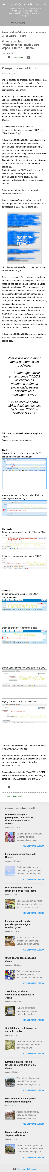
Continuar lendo (33, 846)
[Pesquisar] (45, 4)
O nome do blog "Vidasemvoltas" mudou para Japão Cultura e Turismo (20, 45)
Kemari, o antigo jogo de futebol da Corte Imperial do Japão (20, 1064)
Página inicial (17, 23)
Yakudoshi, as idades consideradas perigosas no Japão (19, 994)
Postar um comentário (14, 796)
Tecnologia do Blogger (24, 1169)
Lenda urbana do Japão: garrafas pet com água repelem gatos (18, 924)
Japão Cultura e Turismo (24, 4)
